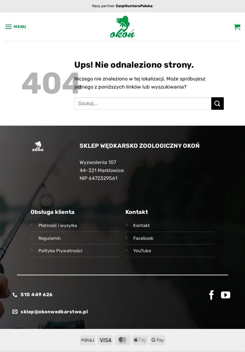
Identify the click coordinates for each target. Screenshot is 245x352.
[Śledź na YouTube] (225, 296)
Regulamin (49, 238)
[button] (15, 26)
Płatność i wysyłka (57, 225)
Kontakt (141, 225)
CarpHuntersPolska (134, 6)
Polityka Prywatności (60, 250)
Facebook (143, 238)
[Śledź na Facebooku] (211, 296)
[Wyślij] (217, 103)
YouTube (142, 250)
